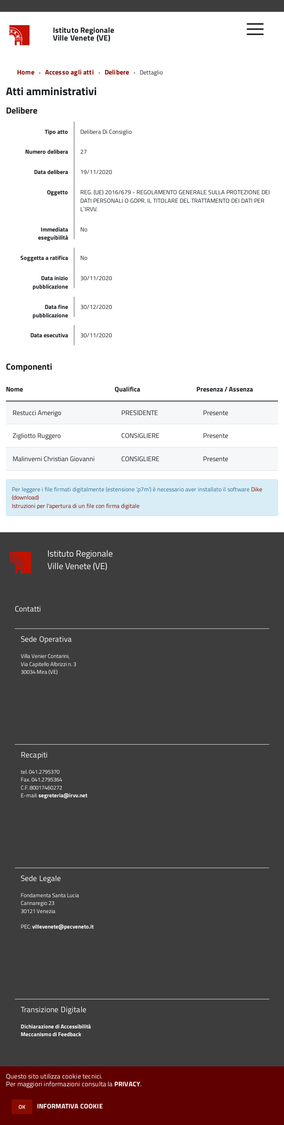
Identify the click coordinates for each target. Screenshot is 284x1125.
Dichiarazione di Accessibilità (56, 1026)
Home (25, 72)
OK (22, 1107)
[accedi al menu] (255, 33)
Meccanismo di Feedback (51, 1034)
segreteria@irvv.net (62, 795)
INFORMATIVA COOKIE (70, 1106)
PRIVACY (127, 1084)
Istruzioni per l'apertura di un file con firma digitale (75, 505)
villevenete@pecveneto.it (63, 926)
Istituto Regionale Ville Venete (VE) (84, 34)
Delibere (117, 72)
